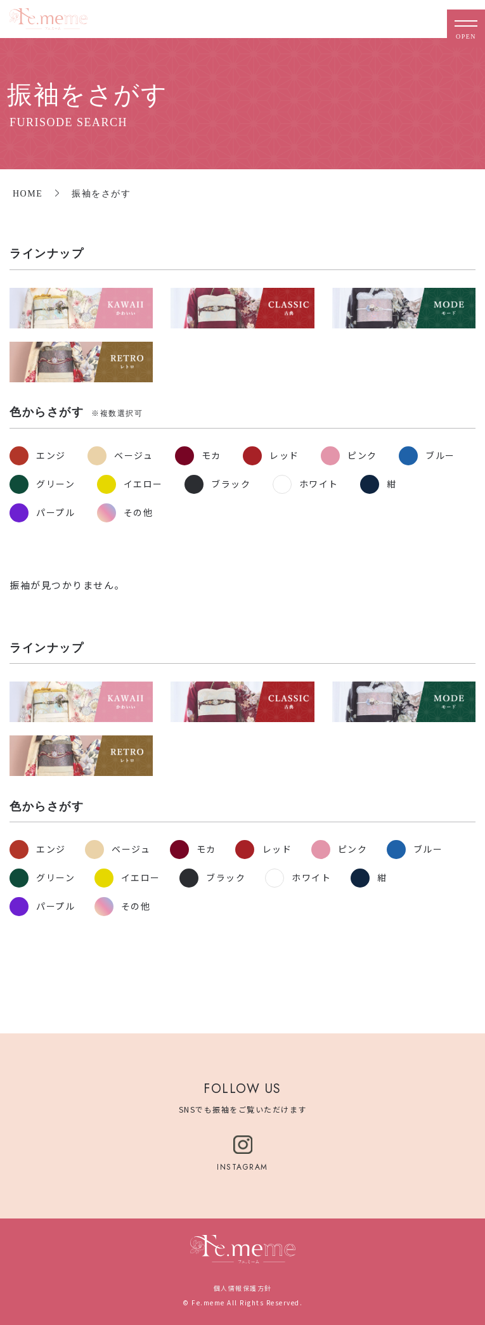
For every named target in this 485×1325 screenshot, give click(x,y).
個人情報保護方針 (243, 1288)
